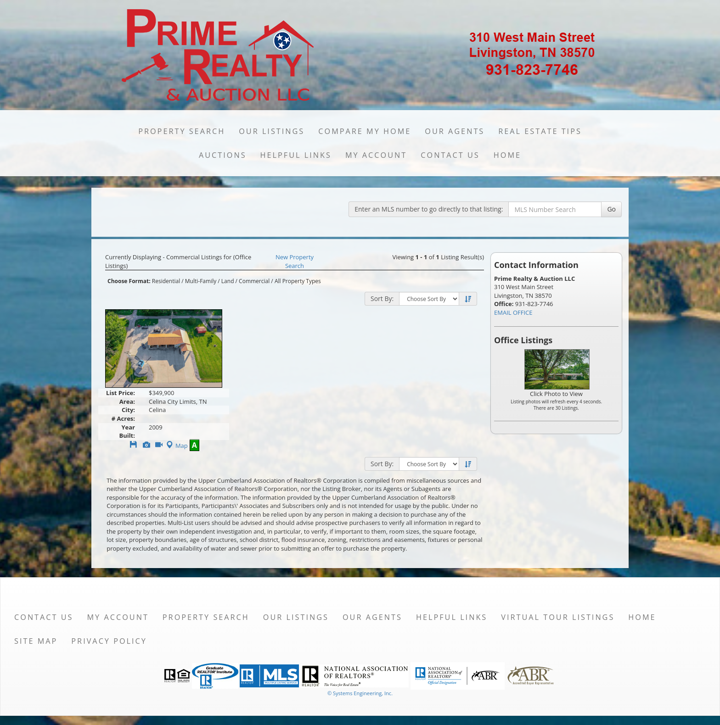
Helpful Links (296, 155)
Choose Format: (129, 281)
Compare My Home (364, 131)
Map (176, 445)
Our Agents (454, 131)
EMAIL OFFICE (513, 312)
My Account (376, 155)
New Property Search (295, 261)
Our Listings (271, 131)
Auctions (223, 155)
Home (507, 155)
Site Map (35, 641)
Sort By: (382, 298)
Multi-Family (200, 281)
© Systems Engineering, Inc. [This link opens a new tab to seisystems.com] (360, 693)
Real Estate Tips (540, 131)
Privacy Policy (109, 641)
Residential (166, 281)
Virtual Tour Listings (557, 617)
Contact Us (450, 155)
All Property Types (298, 281)
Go (611, 209)
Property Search (181, 131)
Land (227, 281)
